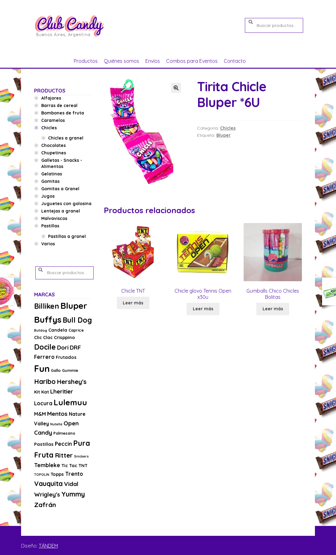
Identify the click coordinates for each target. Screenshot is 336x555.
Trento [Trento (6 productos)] (74, 474)
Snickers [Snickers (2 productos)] (81, 456)
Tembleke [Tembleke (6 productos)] (47, 465)
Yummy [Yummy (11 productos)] (73, 494)
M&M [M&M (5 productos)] (40, 414)
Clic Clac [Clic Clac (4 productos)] (43, 337)
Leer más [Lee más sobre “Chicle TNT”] (133, 303)
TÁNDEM (48, 546)
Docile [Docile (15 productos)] (45, 346)
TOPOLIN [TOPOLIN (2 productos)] (41, 474)
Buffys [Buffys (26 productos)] (47, 319)
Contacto (235, 61)
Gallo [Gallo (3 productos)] (56, 370)
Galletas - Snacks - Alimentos (61, 163)
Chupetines (53, 153)
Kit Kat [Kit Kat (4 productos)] (41, 392)
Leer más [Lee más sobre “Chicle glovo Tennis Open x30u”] (203, 309)
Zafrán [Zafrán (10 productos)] (45, 505)
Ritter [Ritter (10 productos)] (64, 455)
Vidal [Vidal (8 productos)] (71, 484)
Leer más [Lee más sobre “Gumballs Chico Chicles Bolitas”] (273, 309)
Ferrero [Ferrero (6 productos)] (44, 357)
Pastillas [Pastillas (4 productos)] (44, 444)
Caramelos (53, 120)
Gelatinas (51, 174)
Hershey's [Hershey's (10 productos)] (71, 381)
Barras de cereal (59, 105)
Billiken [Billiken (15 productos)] (46, 306)
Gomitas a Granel (60, 188)
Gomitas (50, 181)
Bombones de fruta (62, 113)
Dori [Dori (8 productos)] (63, 347)
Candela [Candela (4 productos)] (57, 330)
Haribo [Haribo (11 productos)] (44, 381)
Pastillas (50, 226)
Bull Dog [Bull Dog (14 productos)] (77, 320)
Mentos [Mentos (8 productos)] (57, 413)
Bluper (223, 135)
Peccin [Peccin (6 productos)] (63, 444)
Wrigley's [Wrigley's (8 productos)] (47, 494)
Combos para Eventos (192, 61)
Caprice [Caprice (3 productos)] (76, 330)
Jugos (48, 196)
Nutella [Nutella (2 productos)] (56, 424)
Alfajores (51, 98)
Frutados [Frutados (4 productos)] (66, 357)
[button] (176, 88)
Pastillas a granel (67, 236)
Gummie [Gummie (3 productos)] (70, 370)
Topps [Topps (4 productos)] (57, 474)
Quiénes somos (121, 61)
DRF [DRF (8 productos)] (75, 347)
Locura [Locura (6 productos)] (43, 403)
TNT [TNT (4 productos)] (82, 465)
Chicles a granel (65, 138)
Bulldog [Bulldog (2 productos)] (40, 330)
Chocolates (53, 145)
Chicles (228, 128)
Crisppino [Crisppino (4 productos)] (64, 337)
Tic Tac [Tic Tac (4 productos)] (69, 465)
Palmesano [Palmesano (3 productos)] (64, 433)
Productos (86, 61)
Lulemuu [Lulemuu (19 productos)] (70, 402)
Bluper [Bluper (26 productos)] (73, 305)
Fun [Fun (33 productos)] (42, 368)
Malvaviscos (54, 218)
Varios (48, 244)
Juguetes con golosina (66, 203)
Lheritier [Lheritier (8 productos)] (61, 391)
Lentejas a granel (60, 211)
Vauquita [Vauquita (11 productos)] (48, 484)
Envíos (152, 61)
